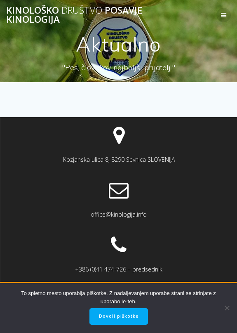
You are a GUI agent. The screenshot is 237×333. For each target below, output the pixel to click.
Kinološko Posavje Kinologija (77, 15)
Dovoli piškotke (118, 316)
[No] (227, 308)
